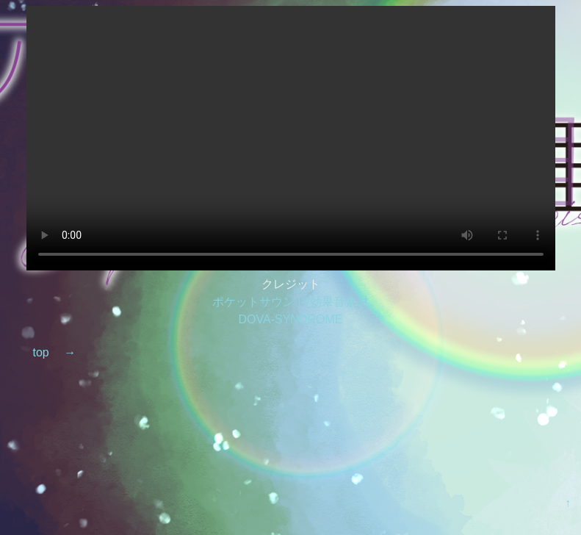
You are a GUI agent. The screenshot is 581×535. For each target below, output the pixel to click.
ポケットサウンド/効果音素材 (290, 301)
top (40, 352)
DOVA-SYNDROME (291, 319)
